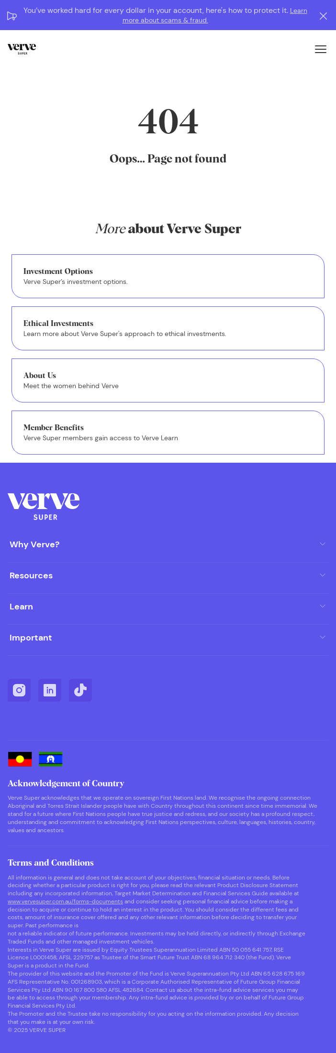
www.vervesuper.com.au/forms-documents (65, 901)
